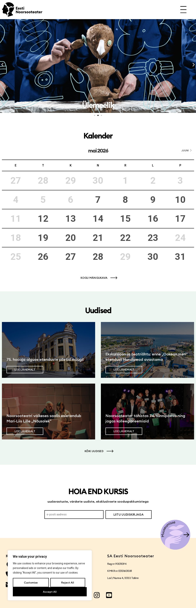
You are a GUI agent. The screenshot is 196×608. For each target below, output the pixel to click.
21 (98, 237)
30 (153, 256)
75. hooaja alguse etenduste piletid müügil (45, 359)
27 (70, 256)
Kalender (98, 136)
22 (125, 237)
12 (43, 218)
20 (70, 237)
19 (43, 237)
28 (98, 256)
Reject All (67, 582)
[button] (2, 64)
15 (125, 218)
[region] (50, 575)
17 (180, 218)
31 (180, 256)
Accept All (50, 591)
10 (180, 199)
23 (153, 237)
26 (43, 256)
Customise (31, 582)
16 (153, 218)
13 (70, 218)
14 (98, 218)
